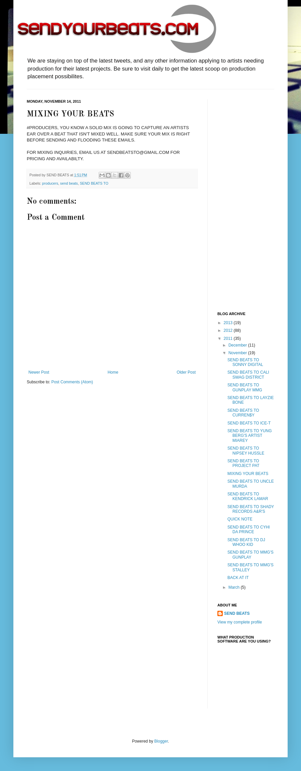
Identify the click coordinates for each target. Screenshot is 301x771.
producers (50, 183)
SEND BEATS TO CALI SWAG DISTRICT (248, 374)
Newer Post (38, 372)
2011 (229, 338)
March (234, 587)
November (238, 353)
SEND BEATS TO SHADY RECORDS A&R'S (250, 509)
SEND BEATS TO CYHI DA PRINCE (248, 529)
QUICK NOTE (240, 519)
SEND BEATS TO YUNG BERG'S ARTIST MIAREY (249, 435)
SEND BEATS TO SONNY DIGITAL (245, 362)
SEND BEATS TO (94, 183)
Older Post (186, 372)
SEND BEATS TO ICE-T (249, 423)
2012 (229, 330)
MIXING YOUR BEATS (247, 473)
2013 (229, 322)
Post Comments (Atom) (72, 382)
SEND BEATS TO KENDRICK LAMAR (247, 496)
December (238, 345)
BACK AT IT (238, 577)
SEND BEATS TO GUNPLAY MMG (244, 387)
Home (113, 372)
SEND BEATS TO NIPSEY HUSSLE (245, 450)
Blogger (161, 741)
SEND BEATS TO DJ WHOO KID (246, 542)
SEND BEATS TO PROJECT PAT (243, 463)
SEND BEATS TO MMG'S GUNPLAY (250, 554)
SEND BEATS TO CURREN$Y (243, 412)
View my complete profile (239, 622)
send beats (69, 183)
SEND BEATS (236, 613)
